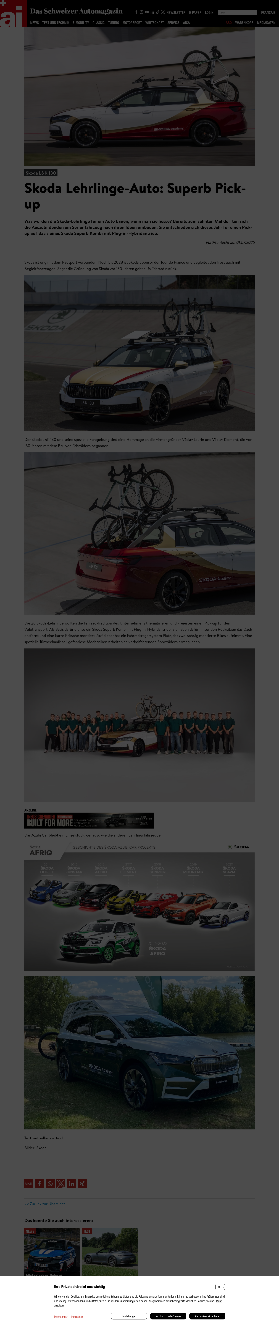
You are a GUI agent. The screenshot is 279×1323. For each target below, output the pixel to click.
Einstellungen (129, 1316)
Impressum (77, 1316)
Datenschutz (60, 1316)
